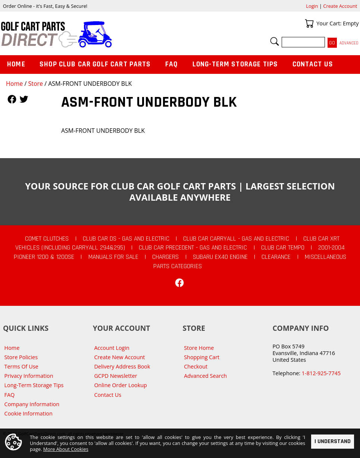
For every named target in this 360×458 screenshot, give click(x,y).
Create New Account (119, 357)
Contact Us (313, 64)
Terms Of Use (21, 366)
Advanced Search (205, 375)
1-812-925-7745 (321, 373)
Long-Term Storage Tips (235, 64)
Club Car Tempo (282, 248)
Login (312, 6)
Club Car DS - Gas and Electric (126, 239)
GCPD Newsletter (115, 375)
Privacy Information (28, 375)
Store (35, 83)
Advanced (349, 43)
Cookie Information (28, 413)
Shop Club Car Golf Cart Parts (95, 64)
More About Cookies (65, 449)
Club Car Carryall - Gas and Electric (236, 239)
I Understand (332, 441)
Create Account (340, 6)
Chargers (165, 257)
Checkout (195, 366)
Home (14, 83)
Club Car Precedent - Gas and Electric (193, 248)
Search (275, 41)
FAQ (171, 64)
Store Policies (21, 357)
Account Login (111, 347)
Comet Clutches (47, 239)
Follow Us (12, 99)
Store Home (199, 347)
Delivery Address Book (122, 366)
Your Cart (309, 23)
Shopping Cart (201, 357)
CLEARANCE (276, 257)
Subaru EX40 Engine (220, 257)
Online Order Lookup (120, 385)
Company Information (31, 404)
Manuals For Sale (113, 257)
